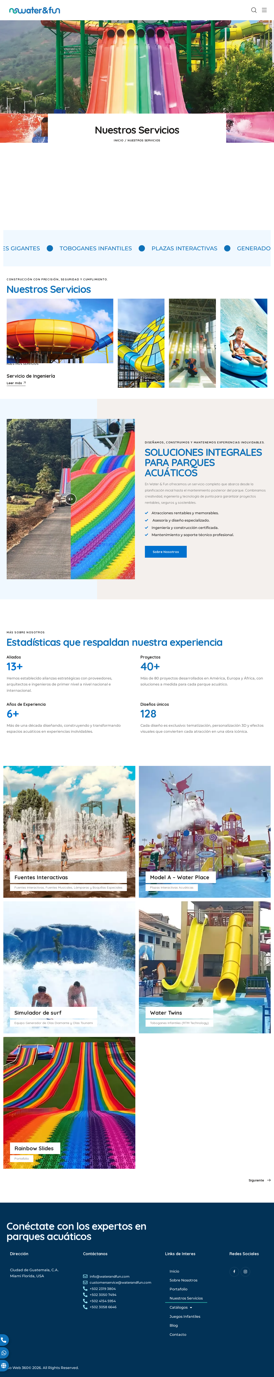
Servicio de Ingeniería (31, 376)
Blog (174, 1325)
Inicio (118, 140)
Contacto (178, 1334)
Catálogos (181, 1308)
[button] (264, 10)
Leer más (14, 383)
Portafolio (178, 1289)
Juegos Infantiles (185, 1316)
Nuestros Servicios (23, 363)
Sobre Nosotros (183, 1280)
